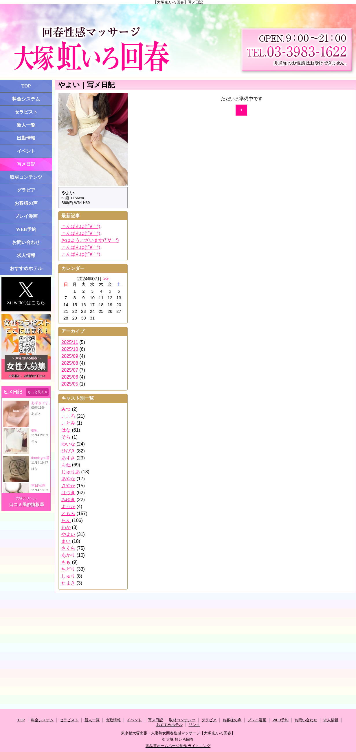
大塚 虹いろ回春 (180, 739)
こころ (68, 416)
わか (66, 527)
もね (66, 464)
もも (66, 562)
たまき (68, 583)
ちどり (68, 569)
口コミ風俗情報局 (26, 504)
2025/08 (69, 363)
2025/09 (69, 356)
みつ (66, 409)
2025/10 (69, 349)
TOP (26, 85)
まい (66, 541)
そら (66, 437)
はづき (68, 492)
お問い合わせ (26, 242)
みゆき (68, 499)
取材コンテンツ (26, 177)
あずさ (68, 457)
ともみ (68, 513)
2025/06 (69, 377)
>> (106, 278)
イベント (26, 151)
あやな (68, 478)
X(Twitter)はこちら (26, 293)
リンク (194, 724)
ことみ (68, 423)
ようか (68, 506)
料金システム (26, 98)
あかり (68, 555)
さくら (68, 548)
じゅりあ (70, 471)
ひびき (68, 450)
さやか (68, 485)
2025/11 (69, 342)
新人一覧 (26, 125)
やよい (68, 534)
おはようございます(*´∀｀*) (90, 240)
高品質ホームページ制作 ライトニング (178, 746)
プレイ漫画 (26, 216)
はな (66, 430)
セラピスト (26, 111)
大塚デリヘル (26, 498)
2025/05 (69, 384)
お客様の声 (26, 203)
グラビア (26, 190)
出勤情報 (26, 138)
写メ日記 (26, 164)
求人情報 (26, 255)
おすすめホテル (26, 268)
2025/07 (69, 370)
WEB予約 (26, 229)
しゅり (68, 576)
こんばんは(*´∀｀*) (80, 226)
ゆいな (68, 443)
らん (66, 520)
